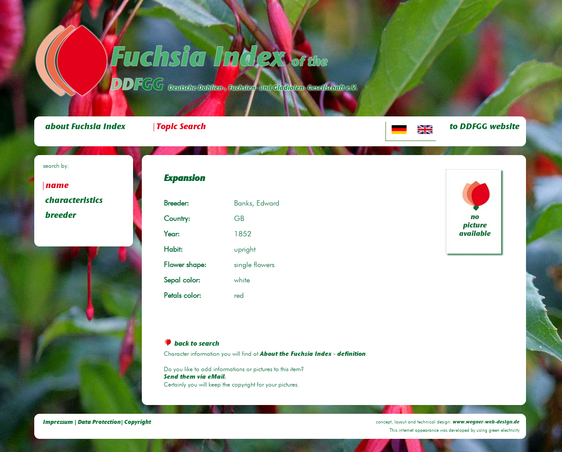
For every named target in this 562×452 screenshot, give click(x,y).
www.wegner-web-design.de (486, 422)
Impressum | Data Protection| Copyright (97, 422)
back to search (191, 344)
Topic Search (181, 127)
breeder (60, 216)
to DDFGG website (484, 127)
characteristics (74, 201)
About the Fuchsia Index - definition (313, 354)
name (57, 186)
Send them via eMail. (195, 377)
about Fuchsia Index (85, 127)
